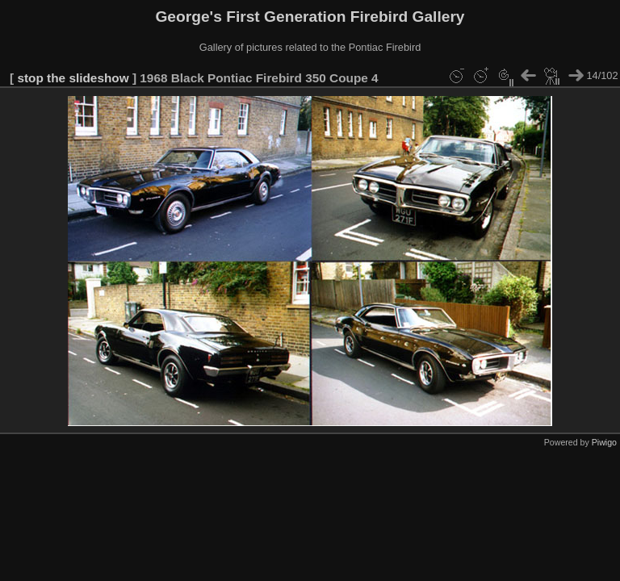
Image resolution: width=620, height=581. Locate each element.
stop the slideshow (72, 78)
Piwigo (604, 442)
